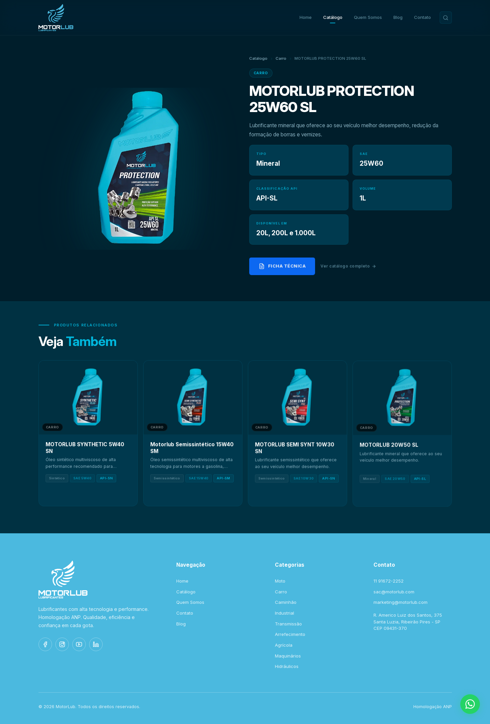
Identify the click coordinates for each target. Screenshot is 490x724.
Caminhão (285, 602)
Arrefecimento (290, 634)
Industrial (284, 613)
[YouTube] (79, 644)
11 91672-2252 (388, 581)
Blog (398, 17)
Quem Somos (368, 17)
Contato (422, 17)
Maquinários (288, 656)
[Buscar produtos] (446, 17)
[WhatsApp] (470, 704)
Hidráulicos (287, 666)
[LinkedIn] (96, 644)
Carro (281, 58)
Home (306, 17)
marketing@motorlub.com (400, 602)
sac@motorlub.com (393, 591)
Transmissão (288, 623)
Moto (280, 581)
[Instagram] (62, 644)
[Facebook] (45, 644)
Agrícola (283, 645)
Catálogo (332, 17)
